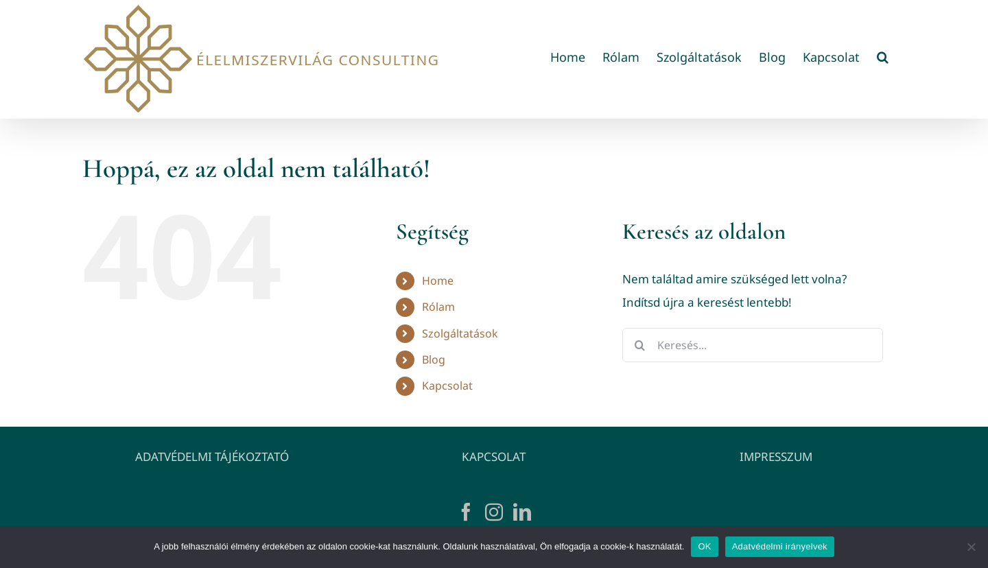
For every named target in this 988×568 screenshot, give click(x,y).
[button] (883, 56)
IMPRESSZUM (776, 456)
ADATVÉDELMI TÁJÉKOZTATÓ (212, 456)
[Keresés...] (752, 345)
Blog (433, 359)
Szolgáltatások (460, 333)
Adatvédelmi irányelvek (779, 546)
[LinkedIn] (522, 512)
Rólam (438, 306)
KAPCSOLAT (494, 456)
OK (704, 546)
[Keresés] (639, 345)
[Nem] (971, 547)
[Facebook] (466, 512)
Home (438, 280)
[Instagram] (494, 512)
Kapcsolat (447, 385)
